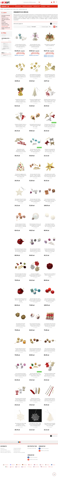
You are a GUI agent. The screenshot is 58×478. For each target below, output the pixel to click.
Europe (53, 464)
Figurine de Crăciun (5, 18)
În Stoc (5, 43)
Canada (51, 466)
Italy (6, 466)
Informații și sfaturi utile (31, 448)
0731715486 (38, 4)
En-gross (43, 6)
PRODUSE (5, 6)
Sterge (10, 52)
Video (48, 6)
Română (18, 464)
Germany (24, 464)
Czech (41, 464)
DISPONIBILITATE (5, 39)
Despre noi (2, 448)
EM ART (5, 55)
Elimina (9, 40)
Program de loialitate (17, 448)
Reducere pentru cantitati (5, 48)
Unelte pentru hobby (5, 24)
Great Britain (36, 466)
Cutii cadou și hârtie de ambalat (6, 20)
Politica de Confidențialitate (5, 451)
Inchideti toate (4, 34)
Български (5, 464)
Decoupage (4, 22)
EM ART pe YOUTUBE (44, 451)
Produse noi (18, 6)
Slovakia (17, 466)
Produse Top (6, 46)
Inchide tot (3, 13)
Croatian (36, 464)
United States (44, 466)
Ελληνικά (12, 464)
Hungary (47, 464)
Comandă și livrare (17, 451)
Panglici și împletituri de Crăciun (6, 28)
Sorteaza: (29, 26)
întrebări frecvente (17, 449)
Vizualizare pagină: (45, 26)
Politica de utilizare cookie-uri (5, 452)
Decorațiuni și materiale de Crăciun (6, 16)
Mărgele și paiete (5, 23)
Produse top (36, 6)
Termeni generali (3, 449)
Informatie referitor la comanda (19, 452)
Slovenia (23, 466)
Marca (4, 53)
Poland (12, 466)
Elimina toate (4, 35)
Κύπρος (30, 466)
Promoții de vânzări (27, 6)
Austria (30, 464)
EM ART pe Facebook (43, 449)
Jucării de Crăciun (5, 26)
